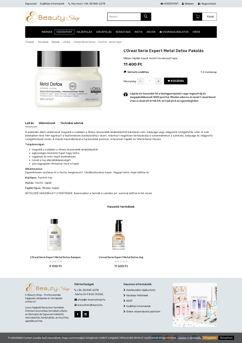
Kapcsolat (31, 3)
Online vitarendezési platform (143, 311)
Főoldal (29, 42)
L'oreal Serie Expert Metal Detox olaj (121, 257)
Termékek (42, 42)
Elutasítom (226, 337)
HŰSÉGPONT (170, 3)
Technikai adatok (71, 123)
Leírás (29, 123)
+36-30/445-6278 (88, 290)
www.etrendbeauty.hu (90, 305)
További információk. (189, 337)
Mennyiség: (130, 81)
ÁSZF (129, 300)
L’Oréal (66, 42)
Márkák (55, 42)
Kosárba (175, 81)
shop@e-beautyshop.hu (91, 299)
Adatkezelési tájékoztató (140, 290)
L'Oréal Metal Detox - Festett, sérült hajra (97, 42)
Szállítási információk (138, 306)
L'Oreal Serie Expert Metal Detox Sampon (55, 257)
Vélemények (47, 123)
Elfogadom (210, 337)
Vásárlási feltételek (137, 295)
